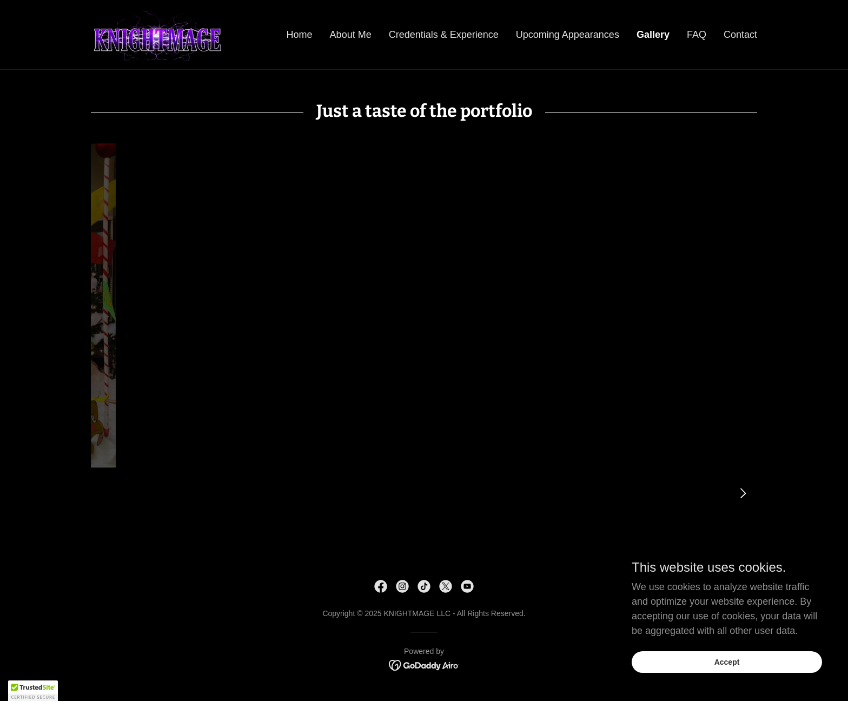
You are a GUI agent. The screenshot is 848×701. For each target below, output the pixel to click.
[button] (33, 690)
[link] (157, 34)
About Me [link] (351, 34)
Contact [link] (740, 34)
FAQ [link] (696, 34)
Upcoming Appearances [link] (567, 34)
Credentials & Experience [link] (444, 34)
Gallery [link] (653, 34)
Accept (727, 662)
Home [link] (300, 34)
